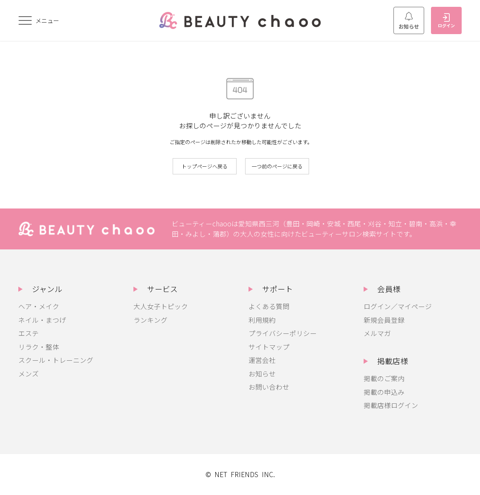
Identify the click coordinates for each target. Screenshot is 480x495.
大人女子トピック (160, 306)
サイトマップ (269, 347)
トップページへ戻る (205, 166)
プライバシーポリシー (283, 333)
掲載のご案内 (384, 378)
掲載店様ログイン (391, 405)
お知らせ (409, 21)
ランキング (150, 320)
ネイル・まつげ (42, 320)
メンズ (28, 374)
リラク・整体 (38, 347)
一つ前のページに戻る (277, 166)
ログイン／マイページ (398, 306)
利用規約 (262, 320)
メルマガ (377, 333)
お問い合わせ (269, 387)
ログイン (446, 21)
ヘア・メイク (38, 306)
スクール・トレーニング (55, 360)
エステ (28, 333)
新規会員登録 (384, 320)
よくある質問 (269, 306)
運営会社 (262, 360)
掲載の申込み (384, 392)
